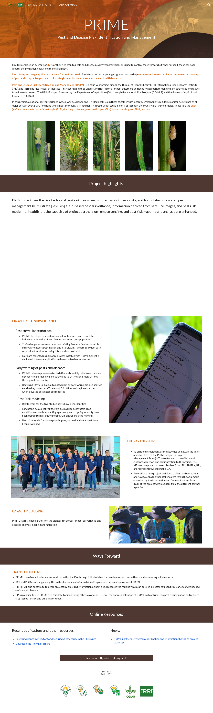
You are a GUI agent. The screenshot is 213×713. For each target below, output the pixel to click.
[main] (106, 29)
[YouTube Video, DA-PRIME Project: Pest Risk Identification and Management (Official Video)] (106, 263)
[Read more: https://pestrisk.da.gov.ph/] (106, 658)
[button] (209, 5)
